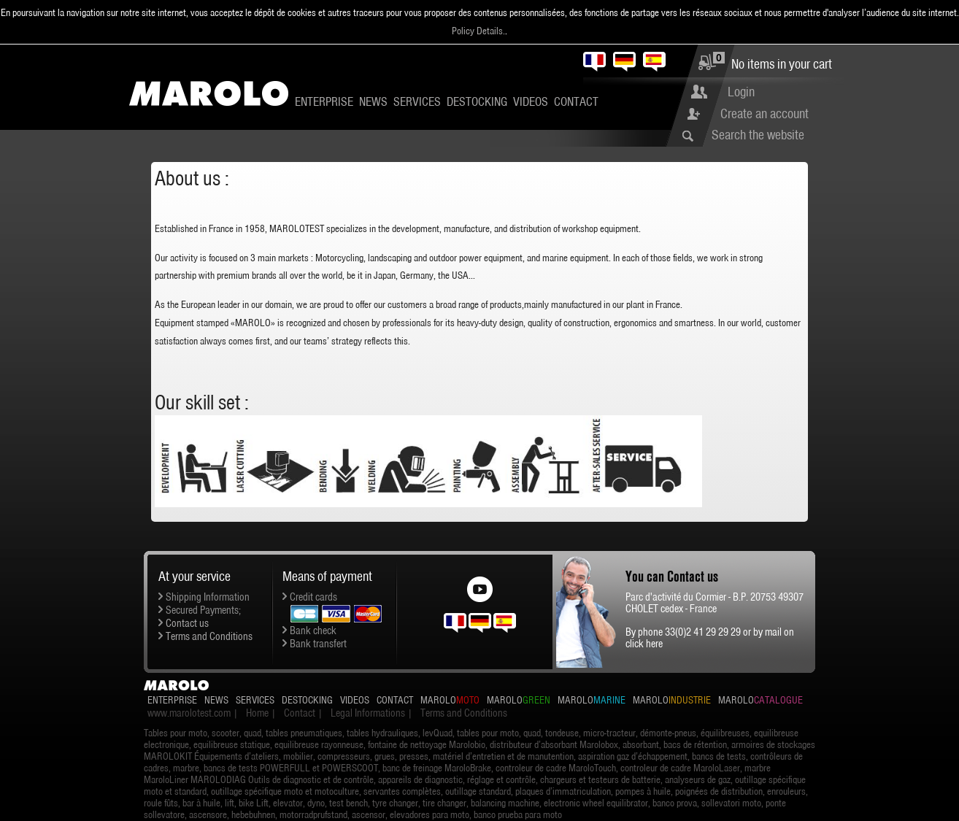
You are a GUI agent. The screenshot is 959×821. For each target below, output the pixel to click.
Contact (576, 101)
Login (741, 91)
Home (257, 713)
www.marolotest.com (189, 713)
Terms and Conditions (209, 636)
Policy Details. (478, 30)
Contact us (187, 623)
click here (644, 643)
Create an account (764, 113)
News (373, 101)
